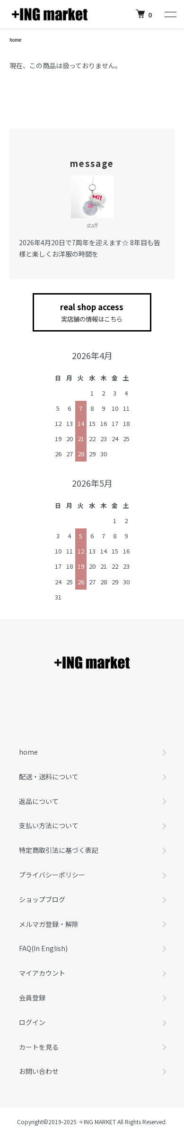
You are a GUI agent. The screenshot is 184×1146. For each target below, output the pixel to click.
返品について (39, 801)
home (15, 39)
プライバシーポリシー (52, 874)
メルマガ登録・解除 (49, 924)
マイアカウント (42, 973)
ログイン (32, 1022)
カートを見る (39, 1047)
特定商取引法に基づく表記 (58, 850)
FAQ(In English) (43, 948)
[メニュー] (170, 14)
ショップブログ (42, 899)
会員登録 (32, 997)
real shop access (91, 312)
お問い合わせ (39, 1071)
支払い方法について (49, 825)
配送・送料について (49, 776)
